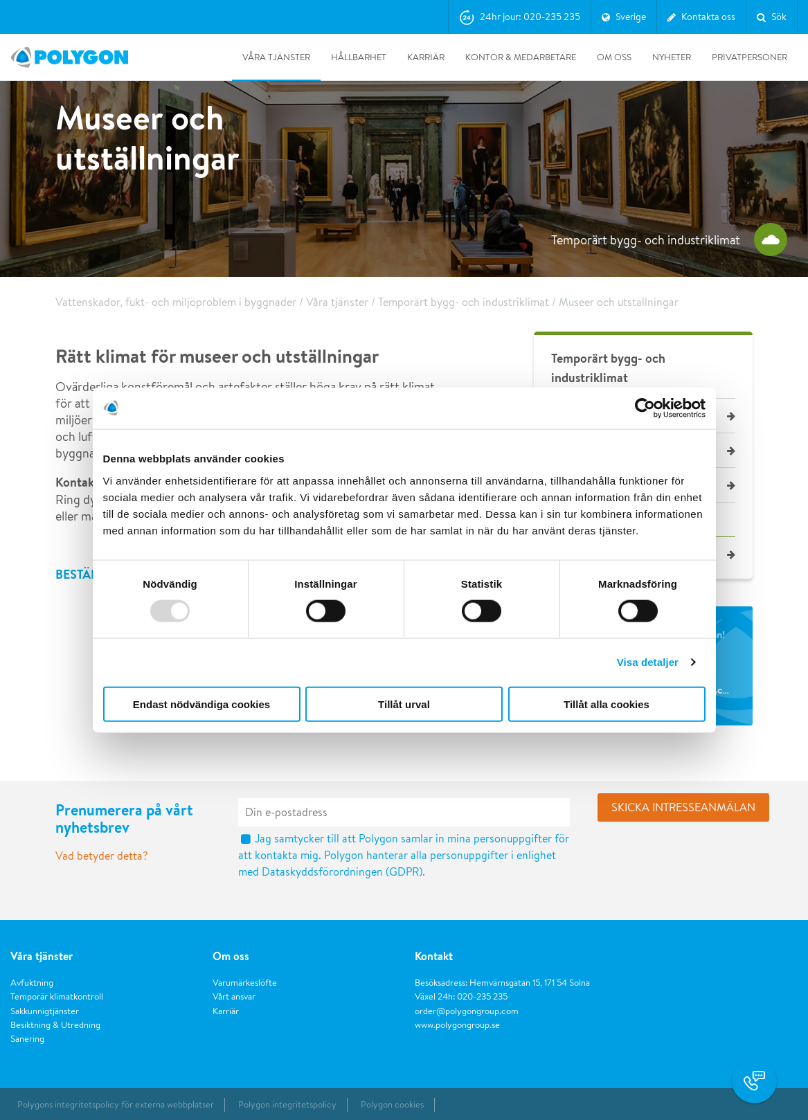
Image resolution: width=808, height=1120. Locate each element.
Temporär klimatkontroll (56, 996)
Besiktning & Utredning (55, 1025)
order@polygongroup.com (467, 1011)
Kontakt (434, 956)
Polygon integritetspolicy (287, 1104)
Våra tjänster (276, 57)
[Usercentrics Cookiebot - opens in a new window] (645, 408)
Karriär (426, 57)
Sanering (27, 1039)
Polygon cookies (392, 1104)
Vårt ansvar (234, 996)
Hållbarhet (358, 57)
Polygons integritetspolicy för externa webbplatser (115, 1104)
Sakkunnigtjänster (44, 1011)
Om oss (614, 57)
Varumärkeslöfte (245, 982)
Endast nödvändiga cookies (201, 704)
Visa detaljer (648, 662)
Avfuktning (31, 982)
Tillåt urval (404, 704)
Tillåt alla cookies (606, 704)
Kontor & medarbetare (520, 57)
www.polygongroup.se (457, 1025)
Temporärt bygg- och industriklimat (463, 302)
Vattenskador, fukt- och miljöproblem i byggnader (175, 302)
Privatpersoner (749, 57)
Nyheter (671, 57)
